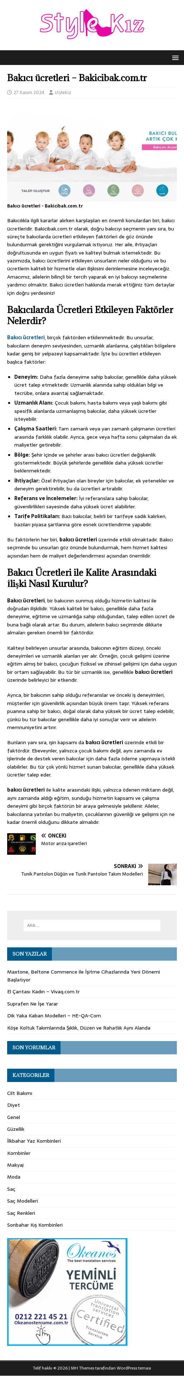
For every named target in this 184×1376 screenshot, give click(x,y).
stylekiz (63, 92)
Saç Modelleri (22, 1201)
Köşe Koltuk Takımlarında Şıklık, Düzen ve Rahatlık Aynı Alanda (78, 1028)
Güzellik (15, 1129)
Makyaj (15, 1165)
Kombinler (18, 1153)
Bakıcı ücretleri (26, 337)
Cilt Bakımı (19, 1093)
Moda (13, 1177)
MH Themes (82, 1368)
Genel (13, 1117)
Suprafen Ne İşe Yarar (32, 1004)
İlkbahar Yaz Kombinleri (34, 1141)
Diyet (13, 1105)
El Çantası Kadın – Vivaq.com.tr (43, 991)
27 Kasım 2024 (29, 92)
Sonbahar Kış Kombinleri (35, 1225)
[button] (174, 57)
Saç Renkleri (21, 1213)
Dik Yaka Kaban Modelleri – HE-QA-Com (54, 1016)
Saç (11, 1189)
